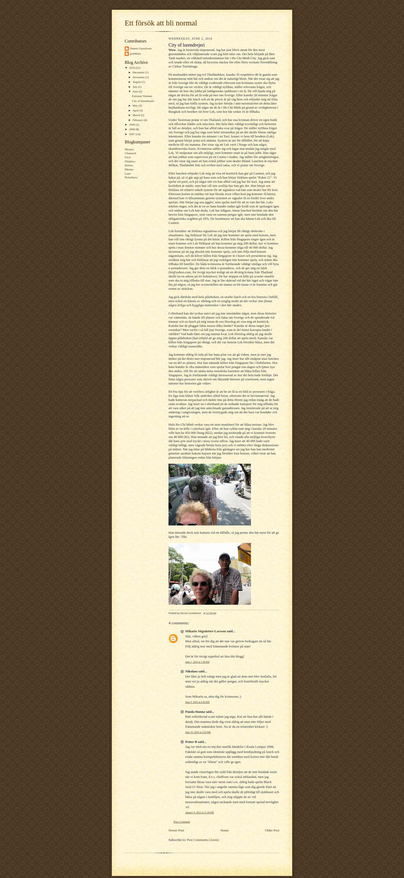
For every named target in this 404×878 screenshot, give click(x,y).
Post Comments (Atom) (203, 840)
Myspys (129, 149)
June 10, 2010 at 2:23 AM (198, 732)
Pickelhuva (131, 177)
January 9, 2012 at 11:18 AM (199, 812)
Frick (128, 157)
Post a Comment (182, 821)
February (138, 119)
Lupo (128, 173)
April (136, 110)
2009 (132, 124)
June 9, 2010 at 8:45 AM (197, 702)
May (136, 105)
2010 (132, 67)
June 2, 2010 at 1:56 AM (197, 662)
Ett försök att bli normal (161, 23)
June (136, 91)
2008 (132, 129)
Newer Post (176, 830)
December (139, 72)
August (137, 81)
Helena (129, 165)
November (139, 77)
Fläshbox (130, 161)
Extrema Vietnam (142, 96)
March (137, 115)
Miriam (129, 169)
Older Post (272, 830)
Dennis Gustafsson (141, 48)
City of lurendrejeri (143, 100)
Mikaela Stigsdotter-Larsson (205, 631)
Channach (130, 153)
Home (225, 830)
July (135, 86)
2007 (132, 134)
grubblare (135, 53)
